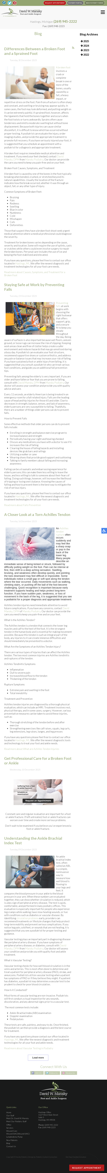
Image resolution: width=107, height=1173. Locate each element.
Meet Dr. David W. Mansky (17, 1118)
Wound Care (11, 1131)
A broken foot (63, 72)
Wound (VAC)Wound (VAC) (18, 1133)
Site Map (69, 1157)
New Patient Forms (94, 3)
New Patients (11, 1140)
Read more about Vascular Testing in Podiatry (28, 1053)
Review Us (70, 1073)
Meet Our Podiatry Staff (16, 1121)
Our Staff (10, 1115)
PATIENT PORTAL (75, 3)
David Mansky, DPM (29, 387)
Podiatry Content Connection (46, 1157)
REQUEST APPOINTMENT (55, 3)
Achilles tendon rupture (62, 537)
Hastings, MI (22, 268)
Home (8, 1112)
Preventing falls (62, 310)
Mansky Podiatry (34, 164)
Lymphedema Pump (14, 1137)
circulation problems (28, 923)
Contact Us (11, 1146)
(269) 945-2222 (65, 21)
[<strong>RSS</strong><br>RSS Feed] (73, 53)
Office (8, 1125)
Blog (8, 1143)
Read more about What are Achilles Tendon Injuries (31, 754)
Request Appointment (86, 1168)
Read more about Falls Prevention (22, 510)
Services (9, 1128)
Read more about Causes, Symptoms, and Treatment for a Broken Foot (34, 279)
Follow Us (54, 1073)
